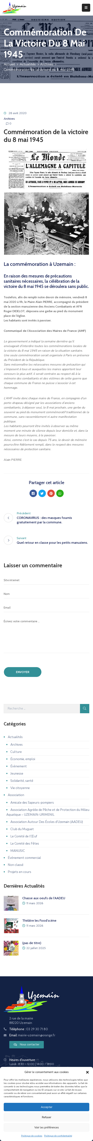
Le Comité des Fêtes (24, 843)
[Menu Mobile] (86, 8)
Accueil (9, 64)
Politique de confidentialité (58, 1135)
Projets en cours (19, 872)
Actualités (28, 64)
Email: (32, 1035)
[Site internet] (46, 580)
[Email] (46, 607)
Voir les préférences (46, 1127)
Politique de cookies (31, 1135)
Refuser (46, 1117)
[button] (87, 1072)
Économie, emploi (22, 759)
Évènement (18, 766)
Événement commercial (24, 858)
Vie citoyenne (20, 788)
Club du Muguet (22, 829)
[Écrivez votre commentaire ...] (46, 635)
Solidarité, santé (21, 781)
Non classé (15, 865)
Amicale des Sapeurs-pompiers (32, 802)
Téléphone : (28, 1029)
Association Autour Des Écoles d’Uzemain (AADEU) (46, 822)
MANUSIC (17, 851)
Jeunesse (16, 773)
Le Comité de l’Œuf (23, 836)
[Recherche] (42, 708)
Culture (16, 752)
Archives (46, 64)
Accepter (46, 1107)
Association (16, 795)
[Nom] (46, 593)
